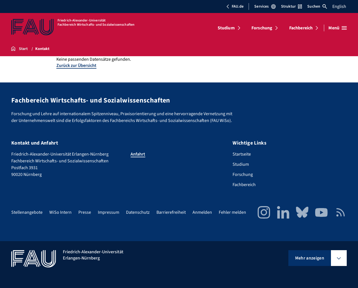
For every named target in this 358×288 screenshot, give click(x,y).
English (339, 6)
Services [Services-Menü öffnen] (264, 6)
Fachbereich (301, 28)
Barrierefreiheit (171, 212)
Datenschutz (138, 212)
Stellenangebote (27, 212)
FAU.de (235, 6)
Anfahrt (138, 154)
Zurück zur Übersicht (76, 65)
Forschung (261, 28)
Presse (84, 212)
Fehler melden (232, 212)
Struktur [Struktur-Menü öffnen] (291, 6)
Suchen (317, 6)
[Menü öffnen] (337, 28)
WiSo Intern (60, 212)
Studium (226, 28)
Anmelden (202, 212)
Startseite (242, 154)
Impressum (108, 212)
